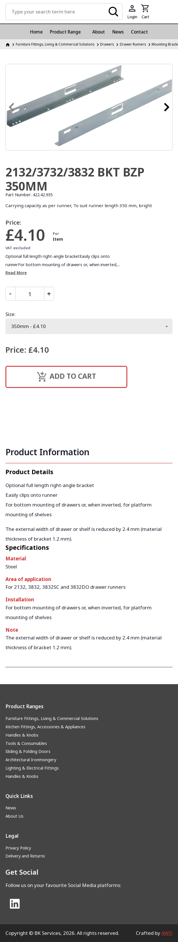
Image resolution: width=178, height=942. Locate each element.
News (10, 807)
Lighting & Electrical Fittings (32, 768)
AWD (167, 933)
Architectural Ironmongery (30, 759)
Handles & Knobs (21, 735)
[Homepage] (8, 44)
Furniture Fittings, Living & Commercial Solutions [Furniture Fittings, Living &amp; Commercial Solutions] (55, 44)
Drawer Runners (133, 44)
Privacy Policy (18, 848)
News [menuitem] (118, 32)
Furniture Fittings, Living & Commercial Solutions (51, 718)
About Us (14, 816)
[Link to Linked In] (14, 904)
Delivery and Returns (25, 856)
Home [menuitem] (36, 32)
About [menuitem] (98, 32)
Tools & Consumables (26, 743)
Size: (10, 314)
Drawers (107, 44)
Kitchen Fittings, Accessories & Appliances (45, 726)
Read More (16, 272)
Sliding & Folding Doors (27, 751)
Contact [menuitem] (139, 32)
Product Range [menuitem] (65, 32)
